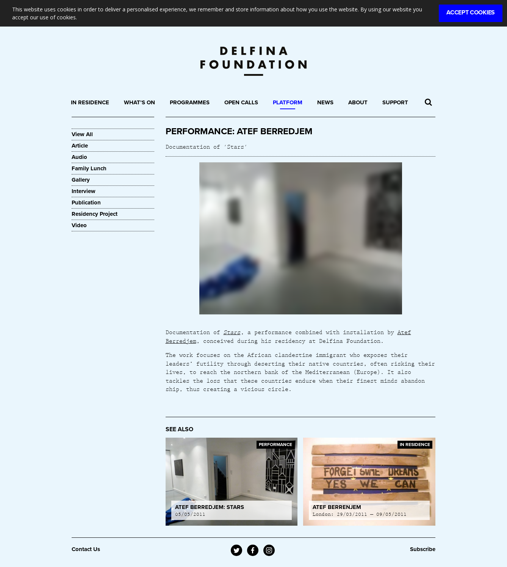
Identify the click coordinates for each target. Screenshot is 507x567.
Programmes (190, 102)
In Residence (90, 102)
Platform (287, 102)
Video (79, 225)
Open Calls (241, 102)
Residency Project (94, 213)
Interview (83, 191)
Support (395, 102)
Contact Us (86, 549)
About (358, 102)
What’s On (139, 102)
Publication (86, 202)
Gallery (81, 179)
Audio (79, 157)
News (325, 102)
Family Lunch (89, 168)
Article (80, 145)
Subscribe (422, 549)
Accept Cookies (470, 12)
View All (82, 134)
